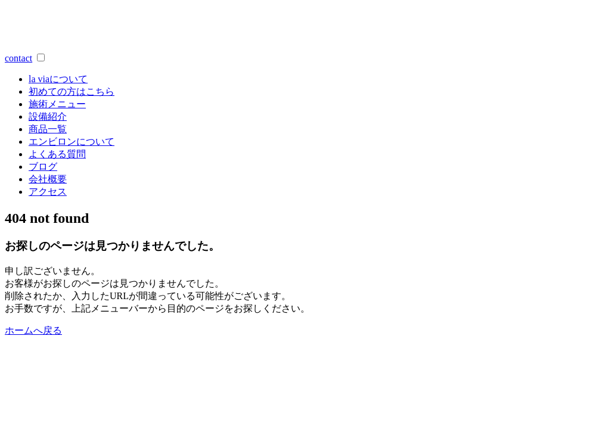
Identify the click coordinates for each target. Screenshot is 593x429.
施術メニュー (57, 104)
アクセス (48, 191)
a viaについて (58, 79)
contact (18, 58)
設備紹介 (48, 116)
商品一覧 (48, 129)
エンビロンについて (71, 141)
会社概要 (48, 179)
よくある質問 (57, 154)
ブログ (43, 166)
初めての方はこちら (71, 91)
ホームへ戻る (33, 330)
